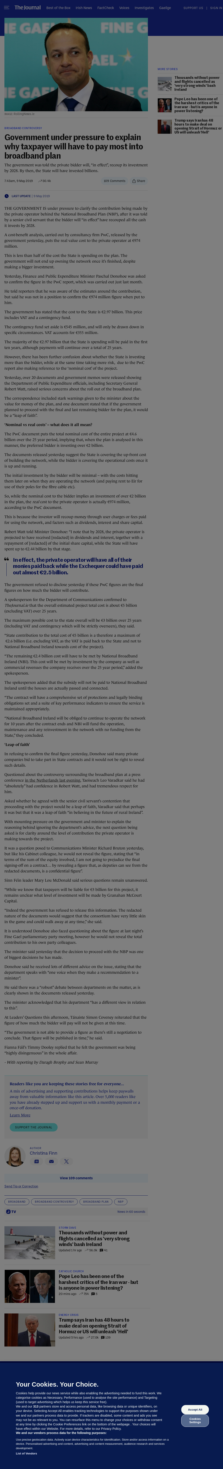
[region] (111, 1416)
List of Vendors (26, 1453)
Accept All (195, 1409)
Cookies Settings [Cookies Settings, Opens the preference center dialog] (195, 1420)
